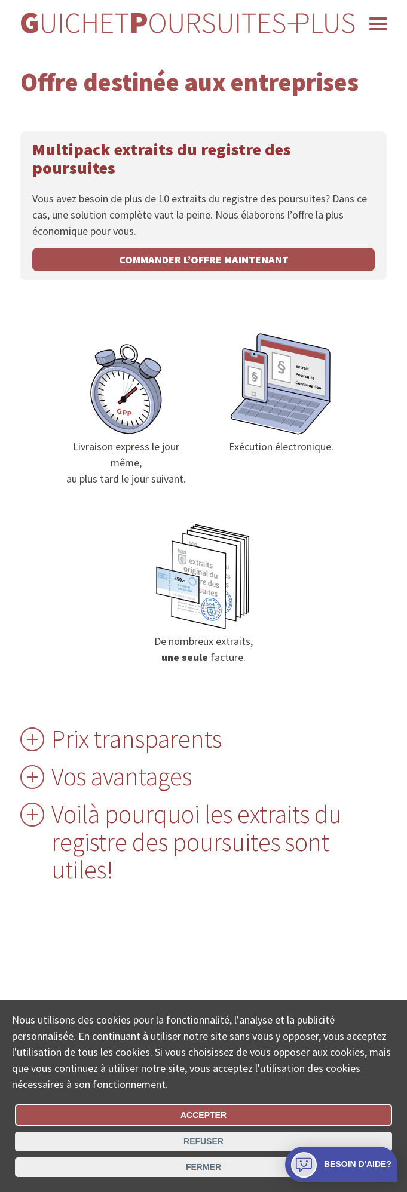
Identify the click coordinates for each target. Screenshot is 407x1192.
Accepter (203, 1115)
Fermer (203, 1167)
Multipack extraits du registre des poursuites (161, 159)
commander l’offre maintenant (204, 259)
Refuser (203, 1141)
